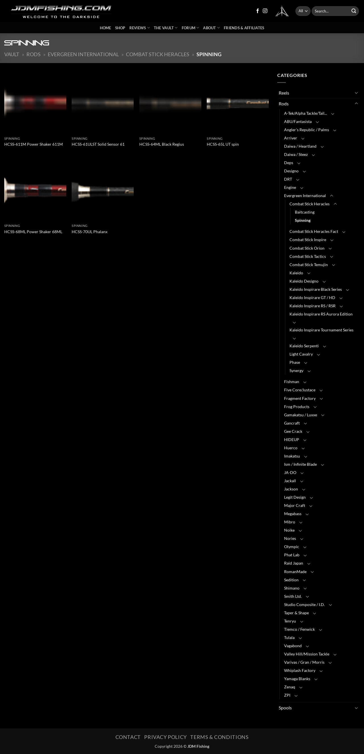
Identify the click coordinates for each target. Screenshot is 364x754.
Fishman (291, 381)
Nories (290, 538)
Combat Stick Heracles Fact (313, 231)
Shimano (291, 588)
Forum (190, 27)
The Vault (166, 27)
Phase (294, 362)
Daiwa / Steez (296, 154)
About (211, 27)
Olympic (291, 546)
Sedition (291, 579)
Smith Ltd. (293, 596)
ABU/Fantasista (298, 121)
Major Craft (294, 505)
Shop (120, 28)
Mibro (289, 521)
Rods (33, 54)
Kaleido (296, 272)
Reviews (139, 27)
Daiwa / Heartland (300, 146)
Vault (11, 54)
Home (105, 28)
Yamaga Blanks (297, 678)
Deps (288, 162)
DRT (288, 179)
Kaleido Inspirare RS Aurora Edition (321, 314)
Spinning (303, 220)
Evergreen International (83, 54)
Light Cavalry (301, 354)
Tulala (289, 637)
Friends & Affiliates (244, 28)
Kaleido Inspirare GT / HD (312, 297)
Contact (128, 737)
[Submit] (354, 11)
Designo (291, 170)
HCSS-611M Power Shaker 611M (33, 144)
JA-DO (290, 472)
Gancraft (292, 423)
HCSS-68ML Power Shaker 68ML (33, 231)
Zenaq (289, 686)
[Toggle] (356, 92)
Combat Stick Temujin (308, 264)
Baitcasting (305, 212)
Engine (290, 187)
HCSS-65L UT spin (223, 144)
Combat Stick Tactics (307, 256)
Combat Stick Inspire (307, 239)
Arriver (290, 137)
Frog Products (296, 406)
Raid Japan (293, 563)
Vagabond (293, 645)
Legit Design (295, 497)
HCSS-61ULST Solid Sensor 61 (98, 144)
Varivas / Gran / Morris (304, 662)
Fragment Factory (300, 398)
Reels (284, 92)
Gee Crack (293, 431)
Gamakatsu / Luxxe (300, 414)
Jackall (290, 480)
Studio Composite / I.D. (304, 604)
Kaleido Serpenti (304, 345)
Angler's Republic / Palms (306, 129)
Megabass (292, 513)
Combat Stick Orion (306, 248)
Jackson (291, 488)
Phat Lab (291, 554)
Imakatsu (292, 456)
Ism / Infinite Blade (300, 464)
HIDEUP (291, 439)
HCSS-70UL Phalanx (89, 231)
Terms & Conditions (219, 737)
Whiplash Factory (299, 670)
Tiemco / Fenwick (299, 629)
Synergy (296, 370)
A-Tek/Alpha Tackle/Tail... (305, 113)
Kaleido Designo (303, 281)
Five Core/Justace (299, 389)
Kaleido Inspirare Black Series (315, 289)
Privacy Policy (165, 737)
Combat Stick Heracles (157, 54)
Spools (285, 707)
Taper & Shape (296, 612)
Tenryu (290, 621)
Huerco (290, 447)
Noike (289, 530)
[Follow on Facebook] (257, 11)
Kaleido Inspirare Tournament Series (321, 329)
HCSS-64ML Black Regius (161, 144)
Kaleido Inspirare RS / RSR (312, 305)
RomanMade (295, 571)
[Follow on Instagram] (265, 11)
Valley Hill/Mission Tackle (306, 653)
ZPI (287, 695)
